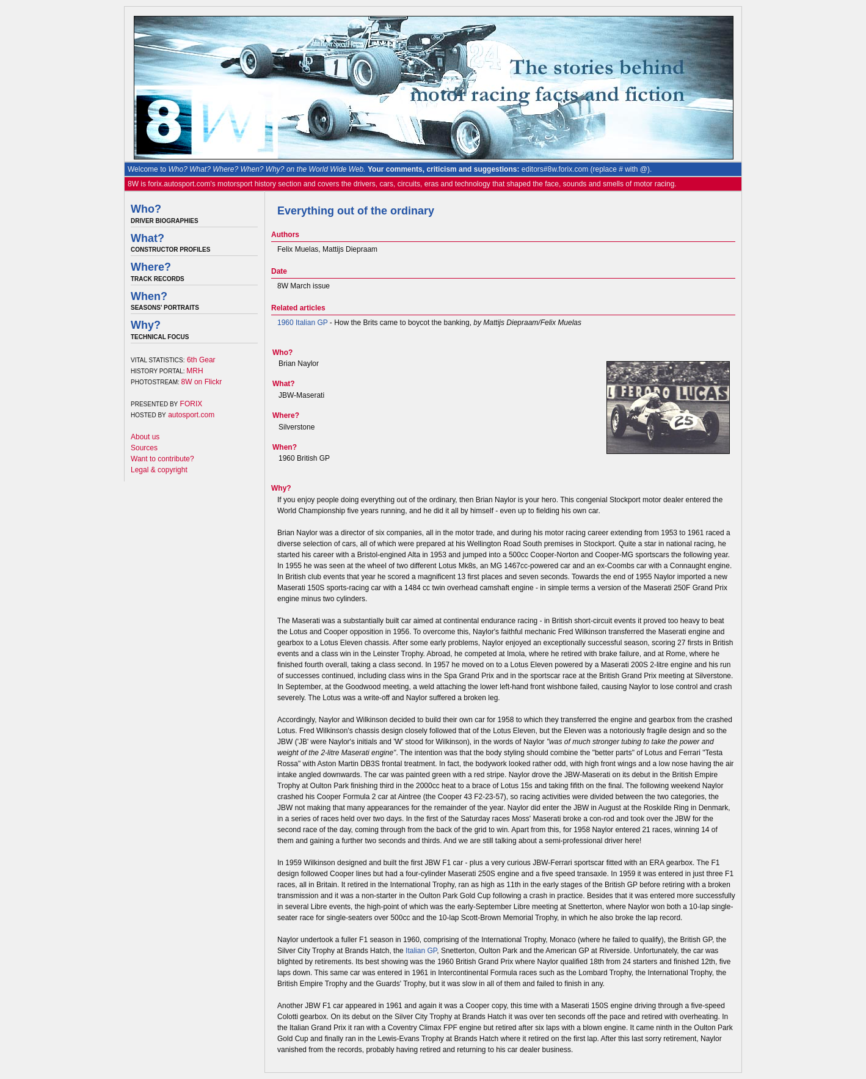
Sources (144, 448)
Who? (146, 209)
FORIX (191, 404)
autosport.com (191, 415)
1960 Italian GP (302, 322)
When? (149, 296)
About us (145, 437)
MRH (194, 371)
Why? (146, 325)
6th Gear (201, 360)
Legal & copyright (159, 470)
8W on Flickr (201, 382)
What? (147, 238)
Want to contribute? (162, 459)
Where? (151, 267)
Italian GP (421, 950)
